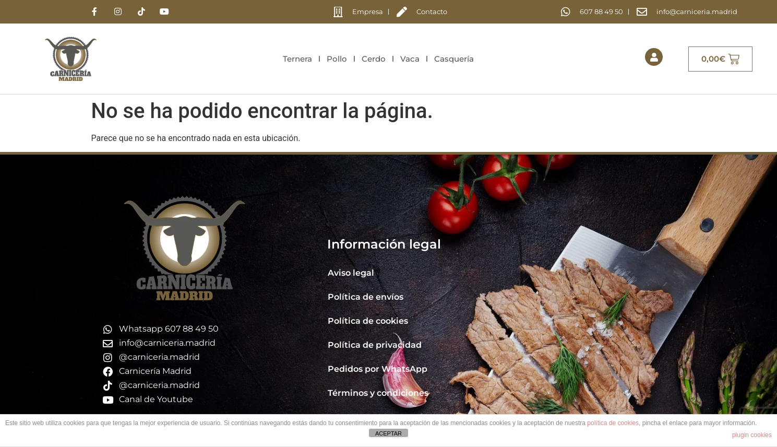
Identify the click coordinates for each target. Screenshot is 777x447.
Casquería (454, 59)
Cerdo (374, 59)
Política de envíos (365, 297)
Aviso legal (351, 273)
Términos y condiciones (378, 393)
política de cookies (613, 423)
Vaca (410, 59)
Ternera (297, 59)
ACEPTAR (388, 433)
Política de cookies (368, 321)
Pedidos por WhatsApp (377, 369)
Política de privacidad (375, 345)
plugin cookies (752, 435)
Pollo (337, 59)
